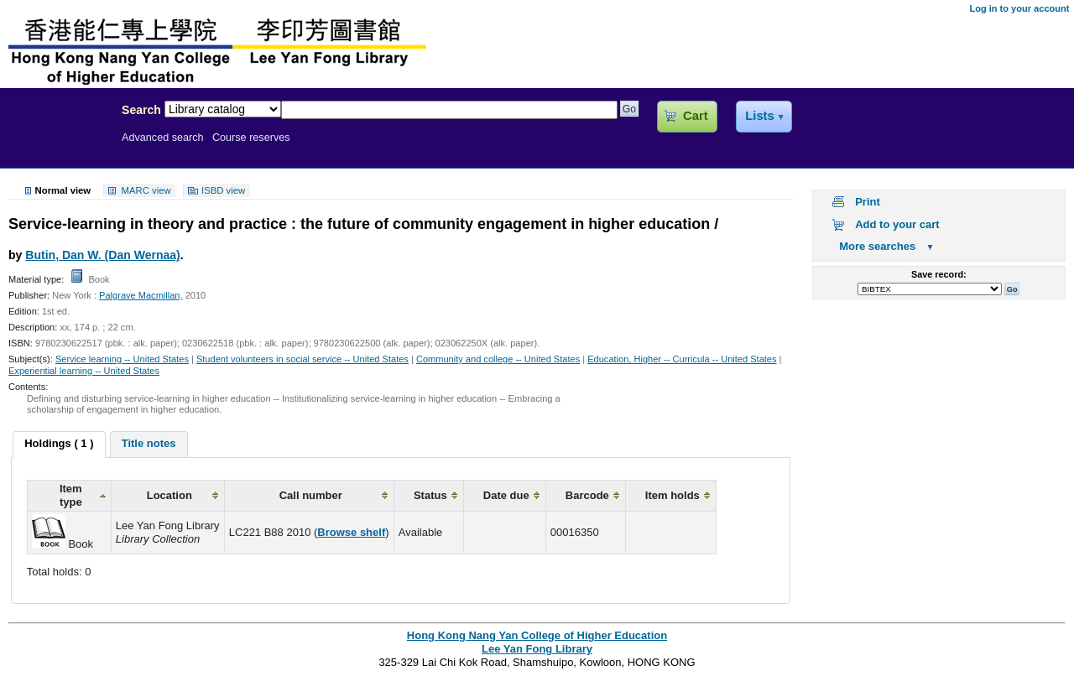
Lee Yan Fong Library (56, 146)
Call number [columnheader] (310, 495)
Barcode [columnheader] (587, 495)
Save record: (939, 274)
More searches (877, 246)
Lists (759, 115)
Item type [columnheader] (71, 495)
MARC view (146, 190)
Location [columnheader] (169, 495)
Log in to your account (1019, 8)
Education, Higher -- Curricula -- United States (681, 359)
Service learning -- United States (122, 359)
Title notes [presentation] (149, 443)
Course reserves (251, 137)
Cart (695, 115)
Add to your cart (897, 224)
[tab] (59, 444)
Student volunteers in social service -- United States (302, 359)
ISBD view (223, 190)
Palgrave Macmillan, (140, 295)
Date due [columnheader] (506, 495)
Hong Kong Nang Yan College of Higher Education (537, 635)
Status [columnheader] (430, 495)
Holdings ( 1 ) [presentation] (58, 443)
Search (141, 110)
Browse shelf (351, 532)
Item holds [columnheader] (672, 495)
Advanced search (163, 137)
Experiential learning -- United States (83, 371)
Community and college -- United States (498, 359)
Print (867, 201)
